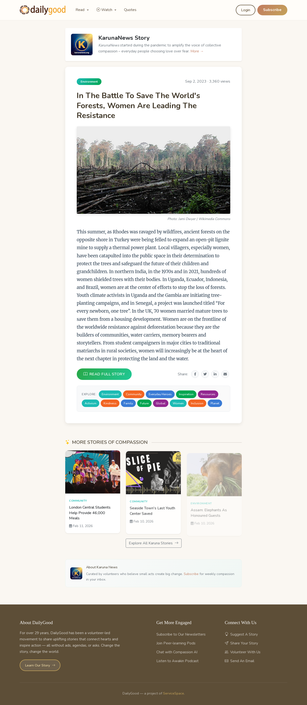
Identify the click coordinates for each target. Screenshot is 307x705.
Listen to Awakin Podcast (177, 661)
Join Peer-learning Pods (175, 643)
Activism (90, 403)
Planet (215, 403)
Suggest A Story (241, 634)
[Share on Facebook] (195, 374)
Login (245, 10)
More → (197, 51)
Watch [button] (104, 9)
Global (160, 403)
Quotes (130, 9)
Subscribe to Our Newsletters (181, 634)
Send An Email (239, 661)
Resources (208, 394)
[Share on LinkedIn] (215, 374)
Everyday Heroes (160, 394)
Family (128, 403)
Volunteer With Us (242, 652)
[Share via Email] (225, 374)
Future (144, 403)
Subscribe (272, 9)
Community (134, 394)
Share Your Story (241, 643)
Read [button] (80, 9)
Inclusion (197, 403)
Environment (110, 394)
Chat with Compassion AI (176, 652)
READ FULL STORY (104, 374)
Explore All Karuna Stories (153, 543)
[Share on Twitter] (205, 374)
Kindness (110, 403)
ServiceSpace (173, 693)
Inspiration (186, 394)
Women (178, 403)
